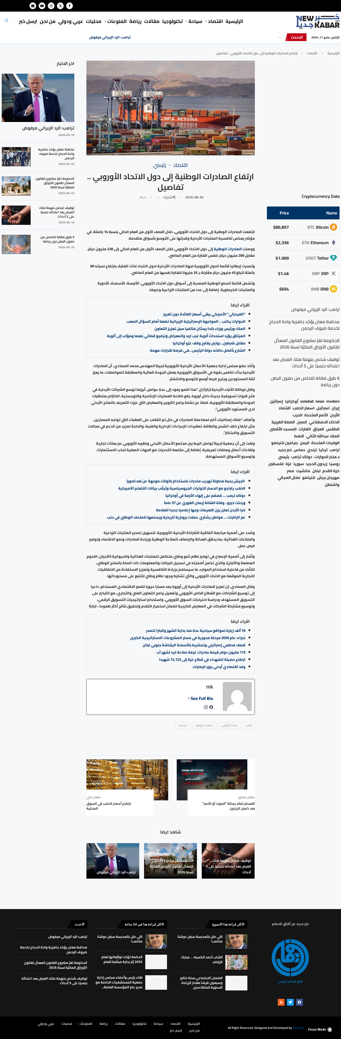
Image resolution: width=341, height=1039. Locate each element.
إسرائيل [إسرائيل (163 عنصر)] (276, 401)
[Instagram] (51, 5)
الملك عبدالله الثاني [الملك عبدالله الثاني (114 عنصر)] (323, 436)
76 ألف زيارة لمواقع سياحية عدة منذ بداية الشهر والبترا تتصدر (195, 630)
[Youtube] (42, 5)
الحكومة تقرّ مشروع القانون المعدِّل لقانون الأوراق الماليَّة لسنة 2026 (171, 866)
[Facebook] (69, 5)
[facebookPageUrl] (211, 708)
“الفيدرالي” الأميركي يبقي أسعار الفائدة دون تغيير (204, 314)
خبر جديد (183, 725)
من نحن (48, 21)
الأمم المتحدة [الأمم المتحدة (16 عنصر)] (316, 415)
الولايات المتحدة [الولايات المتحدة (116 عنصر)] (325, 442)
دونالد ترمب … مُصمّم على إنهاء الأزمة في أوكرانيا (205, 495)
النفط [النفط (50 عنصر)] (299, 436)
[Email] (32, 5)
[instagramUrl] (206, 708)
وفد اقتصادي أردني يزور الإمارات (219, 666)
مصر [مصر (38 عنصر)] (290, 470)
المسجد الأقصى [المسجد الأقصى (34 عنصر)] (283, 429)
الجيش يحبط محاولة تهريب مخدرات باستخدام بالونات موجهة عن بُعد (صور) (186, 480)
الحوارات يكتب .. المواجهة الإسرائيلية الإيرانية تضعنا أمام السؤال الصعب (185, 321)
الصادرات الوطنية (228, 248)
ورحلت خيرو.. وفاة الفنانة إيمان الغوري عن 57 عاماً (204, 502)
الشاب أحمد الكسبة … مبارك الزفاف (202, 959)
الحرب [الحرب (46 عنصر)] (297, 415)
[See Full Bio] (189, 698)
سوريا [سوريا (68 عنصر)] (298, 463)
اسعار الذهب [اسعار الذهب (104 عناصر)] (303, 408)
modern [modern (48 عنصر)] (333, 401)
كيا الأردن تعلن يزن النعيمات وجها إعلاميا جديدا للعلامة (200, 509)
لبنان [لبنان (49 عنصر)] (316, 470)
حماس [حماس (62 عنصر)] (299, 449)
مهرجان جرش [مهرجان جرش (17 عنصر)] (328, 477)
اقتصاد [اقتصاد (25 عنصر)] (284, 408)
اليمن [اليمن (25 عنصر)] (304, 442)
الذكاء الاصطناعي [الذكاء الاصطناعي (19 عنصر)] (324, 422)
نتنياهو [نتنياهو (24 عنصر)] (308, 477)
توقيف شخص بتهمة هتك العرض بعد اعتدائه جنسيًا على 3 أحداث (228, 866)
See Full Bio (202, 698)
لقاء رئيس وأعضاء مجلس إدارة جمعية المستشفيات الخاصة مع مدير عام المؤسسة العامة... (119, 982)
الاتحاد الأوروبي (229, 725)
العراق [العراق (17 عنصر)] (318, 429)
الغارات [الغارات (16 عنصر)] (305, 429)
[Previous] (279, 37)
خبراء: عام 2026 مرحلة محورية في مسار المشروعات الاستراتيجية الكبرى (187, 637)
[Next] (281, 37)
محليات (93, 21)
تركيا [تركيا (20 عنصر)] (323, 449)
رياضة (135, 21)
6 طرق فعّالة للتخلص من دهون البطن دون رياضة (57, 239)
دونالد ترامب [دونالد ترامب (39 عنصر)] (301, 456)
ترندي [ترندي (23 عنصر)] (312, 449)
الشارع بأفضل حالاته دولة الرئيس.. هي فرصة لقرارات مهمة (197, 350)
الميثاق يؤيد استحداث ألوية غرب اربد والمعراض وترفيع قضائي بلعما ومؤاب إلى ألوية (176, 335)
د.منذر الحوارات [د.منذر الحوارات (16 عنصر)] (327, 456)
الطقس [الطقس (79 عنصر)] (333, 429)
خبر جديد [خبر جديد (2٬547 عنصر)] (285, 449)
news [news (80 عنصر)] (319, 401)
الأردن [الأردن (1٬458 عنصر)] (335, 415)
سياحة (195, 21)
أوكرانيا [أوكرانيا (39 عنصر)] (291, 401)
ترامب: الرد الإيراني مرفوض (110, 37)
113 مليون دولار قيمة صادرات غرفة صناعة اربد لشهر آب (200, 652)
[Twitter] (60, 5)
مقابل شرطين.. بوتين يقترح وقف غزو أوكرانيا (209, 343)
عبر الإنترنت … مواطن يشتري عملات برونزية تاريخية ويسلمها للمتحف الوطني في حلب (176, 517)
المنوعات (117, 21)
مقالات (152, 21)
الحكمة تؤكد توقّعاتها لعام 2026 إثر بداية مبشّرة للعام (121, 959)
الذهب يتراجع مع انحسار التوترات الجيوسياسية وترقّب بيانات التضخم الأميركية (181, 488)
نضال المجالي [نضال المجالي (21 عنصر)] (289, 477)
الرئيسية (234, 21)
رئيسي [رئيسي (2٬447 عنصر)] (283, 456)
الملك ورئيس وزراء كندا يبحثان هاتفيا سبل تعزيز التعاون (199, 328)
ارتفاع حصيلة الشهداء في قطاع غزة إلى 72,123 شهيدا (202, 659)
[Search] (6, 22)
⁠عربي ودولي (70, 21)
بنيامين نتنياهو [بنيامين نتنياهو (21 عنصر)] (284, 442)
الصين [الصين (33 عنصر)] (302, 422)
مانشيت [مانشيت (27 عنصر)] (303, 470)
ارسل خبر (28, 21)
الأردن (249, 725)
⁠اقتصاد (215, 21)
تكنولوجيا (172, 21)
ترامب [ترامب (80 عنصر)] (334, 449)
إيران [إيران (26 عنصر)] (336, 408)
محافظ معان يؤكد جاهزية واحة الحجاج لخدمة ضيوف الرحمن (56, 153)
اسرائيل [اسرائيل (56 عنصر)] (323, 408)
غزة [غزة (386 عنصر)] (288, 463)
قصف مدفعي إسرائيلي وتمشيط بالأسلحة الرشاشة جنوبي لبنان (194, 644)
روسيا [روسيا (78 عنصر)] (334, 463)
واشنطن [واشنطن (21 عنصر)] (332, 484)
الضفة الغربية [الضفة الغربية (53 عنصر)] (283, 422)
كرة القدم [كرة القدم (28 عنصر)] (331, 470)
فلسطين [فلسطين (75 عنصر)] (276, 463)
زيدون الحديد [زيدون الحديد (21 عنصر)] (316, 463)
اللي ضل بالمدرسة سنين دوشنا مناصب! (200, 939)
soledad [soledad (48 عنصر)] (306, 401)
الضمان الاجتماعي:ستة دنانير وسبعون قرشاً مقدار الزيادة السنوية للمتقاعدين (201, 982)
